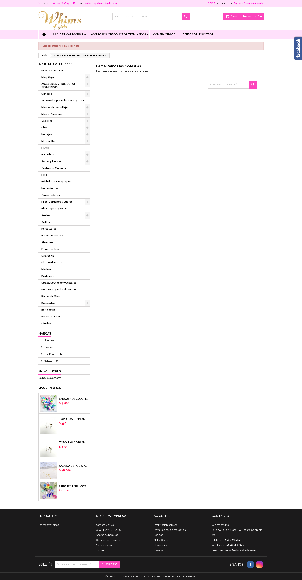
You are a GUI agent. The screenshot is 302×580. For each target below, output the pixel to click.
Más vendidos (49, 388)
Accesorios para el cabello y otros (63, 100)
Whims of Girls (52, 361)
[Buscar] (151, 16)
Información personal (166, 525)
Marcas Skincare (51, 114)
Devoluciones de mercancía (170, 530)
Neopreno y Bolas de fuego (58, 289)
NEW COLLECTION (52, 70)
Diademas (47, 276)
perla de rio (48, 309)
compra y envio (164, 34)
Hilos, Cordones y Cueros (57, 201)
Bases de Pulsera (52, 235)
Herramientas (49, 188)
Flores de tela (50, 249)
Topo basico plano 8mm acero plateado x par (74, 442)
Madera (46, 269)
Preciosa (49, 340)
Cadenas (46, 120)
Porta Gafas (48, 228)
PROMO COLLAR (51, 316)
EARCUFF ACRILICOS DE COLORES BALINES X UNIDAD (74, 486)
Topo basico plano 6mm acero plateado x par (74, 419)
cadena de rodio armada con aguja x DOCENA (74, 465)
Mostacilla (48, 141)
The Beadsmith (53, 354)
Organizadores (50, 195)
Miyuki (45, 147)
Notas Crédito (161, 540)
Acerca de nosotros (198, 34)
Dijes (44, 127)
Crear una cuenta (253, 3)
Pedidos (158, 535)
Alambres (47, 242)
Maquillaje (47, 77)
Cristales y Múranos (53, 168)
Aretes (45, 215)
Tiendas (100, 550)
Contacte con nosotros (108, 540)
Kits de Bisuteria (51, 262)
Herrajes (46, 134)
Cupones (159, 550)
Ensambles (48, 154)
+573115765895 (60, 3)
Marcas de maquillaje (54, 107)
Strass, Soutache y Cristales (58, 282)
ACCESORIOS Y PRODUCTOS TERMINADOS (118, 34)
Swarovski (50, 347)
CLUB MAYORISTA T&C (109, 530)
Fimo (44, 174)
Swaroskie (47, 255)
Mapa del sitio (104, 545)
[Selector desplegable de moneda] (213, 3)
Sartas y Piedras (51, 161)
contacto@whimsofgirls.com (100, 3)
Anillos (45, 222)
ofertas (46, 323)
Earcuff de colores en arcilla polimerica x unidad (74, 398)
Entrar (237, 3)
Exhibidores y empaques (56, 181)
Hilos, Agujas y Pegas (54, 208)
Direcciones (160, 545)
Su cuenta (163, 516)
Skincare (46, 93)
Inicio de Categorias (68, 34)
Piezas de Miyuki (51, 296)
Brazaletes (48, 303)
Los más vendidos (48, 525)
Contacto (220, 516)
